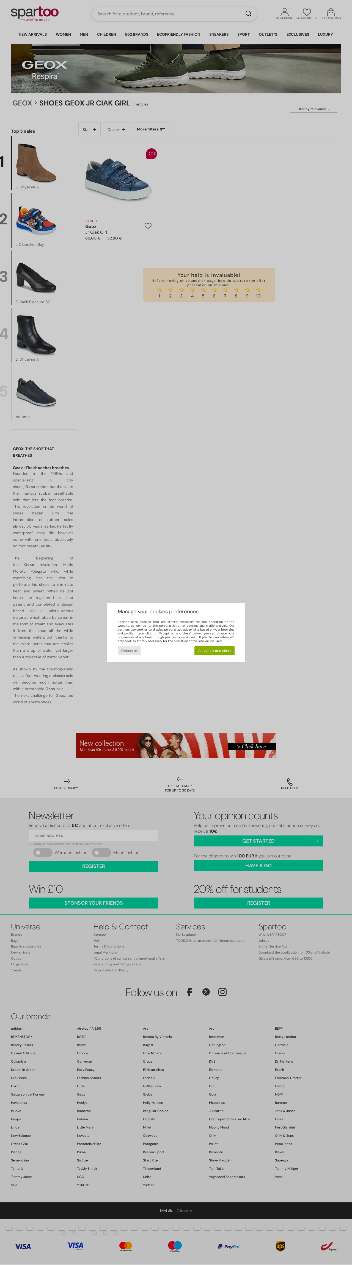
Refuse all (129, 651)
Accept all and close (214, 651)
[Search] (248, 14)
